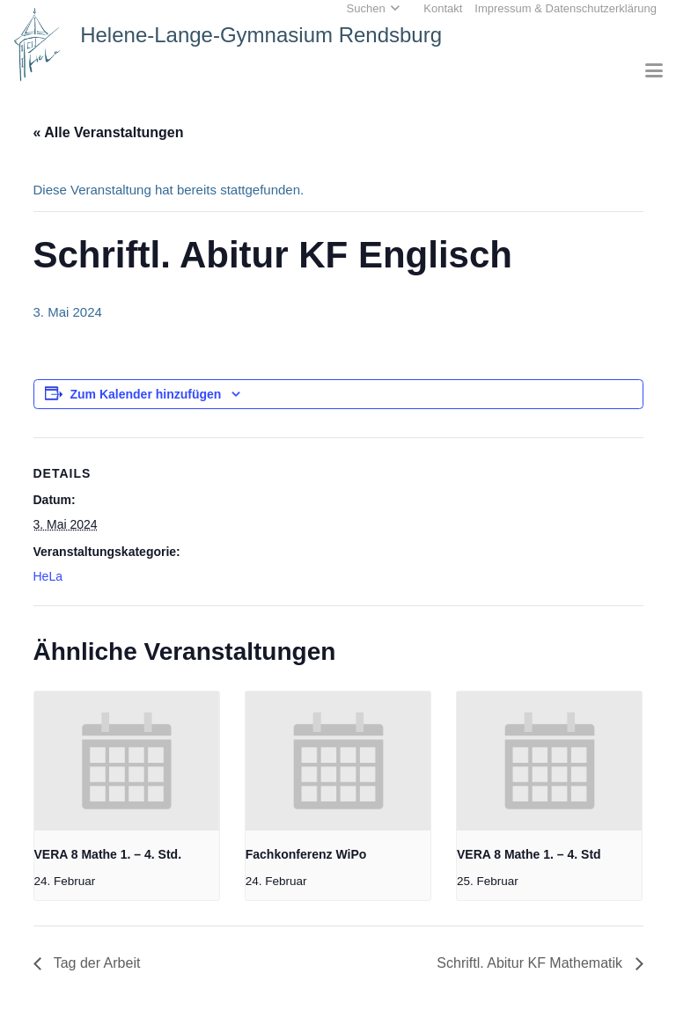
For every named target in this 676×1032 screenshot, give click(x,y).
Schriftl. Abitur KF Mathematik (531, 962)
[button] (654, 70)
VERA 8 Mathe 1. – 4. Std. (108, 854)
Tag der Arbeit (95, 962)
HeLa (47, 576)
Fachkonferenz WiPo (306, 854)
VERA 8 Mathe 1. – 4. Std (529, 854)
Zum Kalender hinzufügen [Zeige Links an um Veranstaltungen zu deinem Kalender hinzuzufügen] (146, 394)
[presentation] (127, 761)
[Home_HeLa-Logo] (37, 44)
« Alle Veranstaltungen (108, 132)
